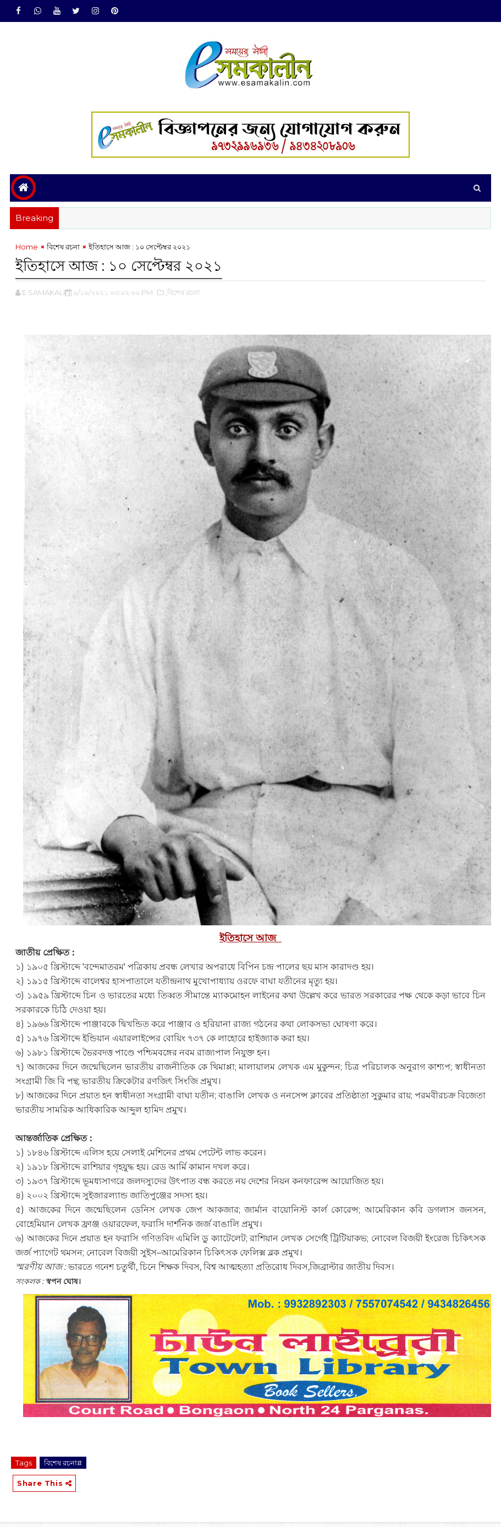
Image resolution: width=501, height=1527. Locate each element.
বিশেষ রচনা (63, 251)
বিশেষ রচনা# (63, 1465)
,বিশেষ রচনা (183, 294)
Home (26, 251)
